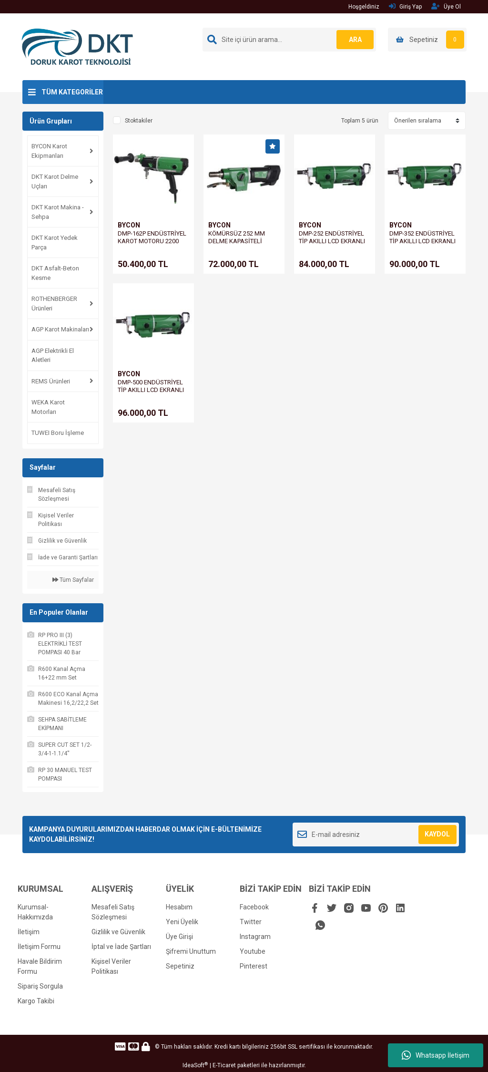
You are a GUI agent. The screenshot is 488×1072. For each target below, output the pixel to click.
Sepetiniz (180, 966)
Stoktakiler (138, 120)
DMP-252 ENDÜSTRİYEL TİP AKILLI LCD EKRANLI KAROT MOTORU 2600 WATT (332, 245)
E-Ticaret (224, 1065)
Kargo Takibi (36, 1001)
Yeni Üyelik (182, 922)
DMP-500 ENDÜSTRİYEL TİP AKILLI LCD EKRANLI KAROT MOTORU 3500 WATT (151, 394)
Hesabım (179, 907)
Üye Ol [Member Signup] (446, 6)
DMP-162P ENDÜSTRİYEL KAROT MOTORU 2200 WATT (152, 241)
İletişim (29, 932)
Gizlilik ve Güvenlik (118, 932)
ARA (354, 39)
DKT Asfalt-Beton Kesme (55, 273)
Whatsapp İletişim (435, 1055)
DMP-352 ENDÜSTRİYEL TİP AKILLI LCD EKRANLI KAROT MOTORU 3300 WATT (422, 245)
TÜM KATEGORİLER (72, 92)
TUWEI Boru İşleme (57, 432)
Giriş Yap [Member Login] (405, 6)
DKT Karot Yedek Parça (54, 242)
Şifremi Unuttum (191, 951)
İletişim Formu (39, 946)
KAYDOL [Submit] (437, 834)
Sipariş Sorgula (40, 986)
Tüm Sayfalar (73, 580)
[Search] (289, 40)
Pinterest (253, 966)
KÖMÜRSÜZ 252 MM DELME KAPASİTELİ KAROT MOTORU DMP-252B (239, 245)
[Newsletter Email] (376, 834)
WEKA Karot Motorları (48, 407)
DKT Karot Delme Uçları (54, 181)
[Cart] (427, 40)
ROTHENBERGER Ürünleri (54, 303)
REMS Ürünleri (50, 381)
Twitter (251, 922)
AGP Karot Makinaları (60, 329)
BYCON (129, 225)
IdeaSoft (195, 1065)
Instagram (255, 936)
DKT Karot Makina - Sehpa (57, 212)
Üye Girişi (179, 936)
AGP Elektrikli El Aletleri (52, 355)
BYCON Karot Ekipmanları (49, 151)
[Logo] (77, 46)
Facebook (254, 907)
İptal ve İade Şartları (121, 946)
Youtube (252, 951)
